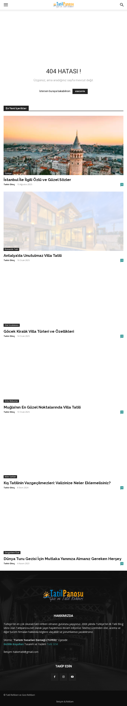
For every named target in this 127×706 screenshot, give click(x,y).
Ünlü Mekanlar (11, 401)
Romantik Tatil (11, 249)
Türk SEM (52, 644)
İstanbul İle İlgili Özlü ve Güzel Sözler (37, 179)
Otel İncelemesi (12, 325)
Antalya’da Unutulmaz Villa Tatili (33, 255)
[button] (5, 5)
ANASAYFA (80, 91)
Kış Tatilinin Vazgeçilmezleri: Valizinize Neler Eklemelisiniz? (57, 483)
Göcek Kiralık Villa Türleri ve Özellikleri (39, 331)
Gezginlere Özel (12, 552)
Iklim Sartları (10, 476)
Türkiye (8, 173)
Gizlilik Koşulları (14, 644)
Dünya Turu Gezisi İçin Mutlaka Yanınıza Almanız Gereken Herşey (62, 558)
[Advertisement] (63, 34)
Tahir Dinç (9, 184)
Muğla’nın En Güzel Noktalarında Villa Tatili (42, 407)
